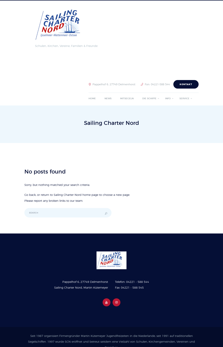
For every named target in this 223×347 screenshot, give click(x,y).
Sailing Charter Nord (68, 195)
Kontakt (186, 84)
